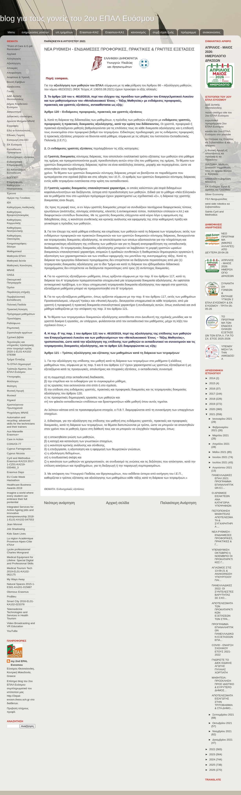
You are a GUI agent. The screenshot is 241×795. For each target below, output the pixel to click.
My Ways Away (16, 579)
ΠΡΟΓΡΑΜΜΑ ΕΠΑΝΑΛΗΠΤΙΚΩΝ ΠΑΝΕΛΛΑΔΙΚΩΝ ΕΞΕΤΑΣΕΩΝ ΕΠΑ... (223, 632)
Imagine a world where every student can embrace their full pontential (20, 497)
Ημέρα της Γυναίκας (18, 197)
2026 (212, 769)
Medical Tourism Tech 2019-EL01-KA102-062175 (19, 571)
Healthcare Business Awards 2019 (19, 486)
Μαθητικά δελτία (16, 260)
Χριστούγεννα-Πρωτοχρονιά (15, 406)
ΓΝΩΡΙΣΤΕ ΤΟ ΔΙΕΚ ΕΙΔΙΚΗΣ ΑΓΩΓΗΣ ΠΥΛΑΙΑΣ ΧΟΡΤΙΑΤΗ (222, 666)
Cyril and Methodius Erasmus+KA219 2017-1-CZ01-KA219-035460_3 (20, 463)
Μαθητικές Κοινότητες (19, 265)
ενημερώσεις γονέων (35, 32)
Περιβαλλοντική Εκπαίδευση (16, 298)
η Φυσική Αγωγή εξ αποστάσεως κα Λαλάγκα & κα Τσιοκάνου (216, 155)
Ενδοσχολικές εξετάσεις (70, 489)
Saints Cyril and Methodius (214, 213)
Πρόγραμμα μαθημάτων (21, 314)
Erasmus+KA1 (114, 32)
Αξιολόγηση (13, 63)
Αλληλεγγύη (14, 58)
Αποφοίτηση (14, 72)
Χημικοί (11, 400)
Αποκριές (12, 68)
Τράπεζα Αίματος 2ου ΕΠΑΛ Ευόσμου (19, 370)
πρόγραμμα (188, 32)
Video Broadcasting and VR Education (21, 625)
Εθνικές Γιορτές (16, 135)
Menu (11, 32)
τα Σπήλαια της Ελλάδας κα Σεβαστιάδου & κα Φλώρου (219, 142)
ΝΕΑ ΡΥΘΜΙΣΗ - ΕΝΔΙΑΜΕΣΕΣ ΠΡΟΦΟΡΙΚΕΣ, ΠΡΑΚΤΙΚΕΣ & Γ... (222, 538)
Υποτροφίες (14, 376)
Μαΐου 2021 (219, 452)
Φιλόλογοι (12, 381)
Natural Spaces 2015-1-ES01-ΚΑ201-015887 (21, 586)
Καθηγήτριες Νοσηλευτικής (15, 229)
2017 (212, 393)
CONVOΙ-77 (14, 444)
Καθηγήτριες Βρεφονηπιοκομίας (18, 213)
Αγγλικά (11, 53)
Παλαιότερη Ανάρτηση (178, 503)
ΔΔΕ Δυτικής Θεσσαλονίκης (15, 98)
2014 (212, 378)
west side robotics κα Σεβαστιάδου (217, 205)
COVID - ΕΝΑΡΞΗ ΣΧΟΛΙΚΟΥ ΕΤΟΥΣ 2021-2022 (222, 650)
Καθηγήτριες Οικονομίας (14, 237)
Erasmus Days (15, 472)
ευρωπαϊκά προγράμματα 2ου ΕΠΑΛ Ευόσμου (216, 123)
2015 (212, 383)
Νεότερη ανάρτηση (59, 503)
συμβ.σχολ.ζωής (163, 32)
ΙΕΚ (9, 202)
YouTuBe (12, 631)
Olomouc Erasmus (18, 591)
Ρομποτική (13, 327)
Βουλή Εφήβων (16, 81)
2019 (212, 403)
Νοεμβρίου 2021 (222, 731)
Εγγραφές (12, 125)
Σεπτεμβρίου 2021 (223, 714)
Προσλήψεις (14, 318)
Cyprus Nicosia (16, 453)
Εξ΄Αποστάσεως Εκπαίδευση (16, 171)
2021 (212, 414)
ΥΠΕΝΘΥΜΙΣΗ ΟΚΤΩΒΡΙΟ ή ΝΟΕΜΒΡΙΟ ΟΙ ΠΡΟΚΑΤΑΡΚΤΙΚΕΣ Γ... (222, 556)
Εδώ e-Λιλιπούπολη (18, 130)
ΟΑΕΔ (10, 274)
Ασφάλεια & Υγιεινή (18, 77)
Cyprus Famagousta (19, 448)
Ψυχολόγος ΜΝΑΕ (17, 412)
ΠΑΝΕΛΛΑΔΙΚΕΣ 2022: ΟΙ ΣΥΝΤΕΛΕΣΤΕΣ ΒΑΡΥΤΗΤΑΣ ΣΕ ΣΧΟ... (223, 592)
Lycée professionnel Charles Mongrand (18, 551)
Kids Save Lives (16, 533)
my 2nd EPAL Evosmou (19, 663)
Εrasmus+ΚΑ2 (89, 32)
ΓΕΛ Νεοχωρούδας (216, 199)
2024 (212, 759)
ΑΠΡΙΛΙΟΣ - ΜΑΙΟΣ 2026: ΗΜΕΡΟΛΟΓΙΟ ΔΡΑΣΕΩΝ (227, 268)
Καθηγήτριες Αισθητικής (21, 207)
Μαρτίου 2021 (220, 435)
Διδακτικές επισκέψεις (19, 116)
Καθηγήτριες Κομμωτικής (14, 221)
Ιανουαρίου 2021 (222, 418)
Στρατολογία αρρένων (19, 332)
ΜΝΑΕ (10, 270)
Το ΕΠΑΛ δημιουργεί (19, 364)
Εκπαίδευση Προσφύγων (14, 151)
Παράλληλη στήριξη (18, 292)
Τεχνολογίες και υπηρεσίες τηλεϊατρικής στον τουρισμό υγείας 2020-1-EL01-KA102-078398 (20, 348)
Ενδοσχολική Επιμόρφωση (14, 163)
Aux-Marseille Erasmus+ (15, 433)
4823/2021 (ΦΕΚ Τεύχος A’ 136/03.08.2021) (86, 89)
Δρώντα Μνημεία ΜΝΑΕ (21, 121)
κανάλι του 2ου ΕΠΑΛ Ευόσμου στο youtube (218, 133)
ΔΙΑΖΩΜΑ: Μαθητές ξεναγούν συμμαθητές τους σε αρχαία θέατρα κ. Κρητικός (218, 169)
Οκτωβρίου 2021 (222, 723)
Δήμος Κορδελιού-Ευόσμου (17, 105)
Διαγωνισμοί (14, 111)
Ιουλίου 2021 (220, 462)
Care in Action (15, 439)
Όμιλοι (10, 287)
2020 (212, 409)
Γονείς (10, 91)
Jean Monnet (14, 524)
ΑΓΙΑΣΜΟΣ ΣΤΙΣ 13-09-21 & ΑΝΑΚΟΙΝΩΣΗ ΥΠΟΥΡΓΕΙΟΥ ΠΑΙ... (222, 574)
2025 (212, 764)
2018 (212, 398)
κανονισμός (138, 32)
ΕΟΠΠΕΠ (12, 177)
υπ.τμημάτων (64, 32)
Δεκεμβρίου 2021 (222, 739)
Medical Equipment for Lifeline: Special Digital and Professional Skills (20, 560)
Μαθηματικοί (14, 251)
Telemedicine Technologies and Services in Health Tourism (17, 614)
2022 (212, 749)
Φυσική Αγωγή (15, 390)
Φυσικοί (11, 395)
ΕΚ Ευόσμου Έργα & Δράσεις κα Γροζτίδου (217, 188)
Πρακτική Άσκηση (17, 309)
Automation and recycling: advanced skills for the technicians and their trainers (21, 422)
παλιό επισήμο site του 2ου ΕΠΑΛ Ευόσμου (218, 114)
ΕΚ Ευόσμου (14, 144)
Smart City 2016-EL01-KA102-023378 (20, 603)
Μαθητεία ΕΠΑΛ (16, 256)
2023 (212, 754)
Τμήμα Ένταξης (16, 359)
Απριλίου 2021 (220, 443)
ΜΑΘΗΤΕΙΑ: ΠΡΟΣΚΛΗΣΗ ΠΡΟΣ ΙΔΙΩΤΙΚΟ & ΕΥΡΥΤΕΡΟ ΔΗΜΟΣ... (223, 684)
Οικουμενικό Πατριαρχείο (14, 281)
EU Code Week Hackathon (16, 478)
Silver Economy (214, 194)
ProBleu (11, 596)
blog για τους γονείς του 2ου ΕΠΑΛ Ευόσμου (77, 18)
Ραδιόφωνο (13, 323)
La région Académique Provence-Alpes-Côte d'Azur (20, 541)
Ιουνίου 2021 (220, 457)
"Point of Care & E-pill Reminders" (19, 48)
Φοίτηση (12, 386)
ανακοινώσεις (211, 32)
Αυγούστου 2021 (222, 467)
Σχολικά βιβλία (15, 337)
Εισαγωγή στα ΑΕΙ (17, 139)
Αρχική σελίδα (117, 503)
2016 (212, 388)
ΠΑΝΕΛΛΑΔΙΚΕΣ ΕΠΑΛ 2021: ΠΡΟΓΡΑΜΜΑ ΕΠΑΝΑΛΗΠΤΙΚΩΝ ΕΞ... (223, 481)
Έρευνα (11, 193)
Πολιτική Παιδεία (16, 304)
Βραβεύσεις (14, 86)
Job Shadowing (16, 529)
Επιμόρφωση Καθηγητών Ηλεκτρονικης (15, 185)
